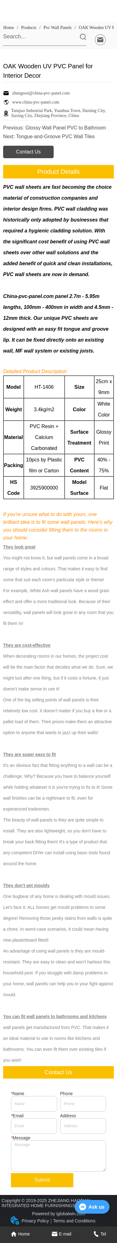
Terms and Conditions (74, 1220)
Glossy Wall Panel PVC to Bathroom (65, 127)
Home (8, 27)
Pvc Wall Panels (57, 27)
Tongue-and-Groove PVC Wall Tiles (55, 136)
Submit (42, 1179)
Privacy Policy (35, 1220)
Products (28, 27)
